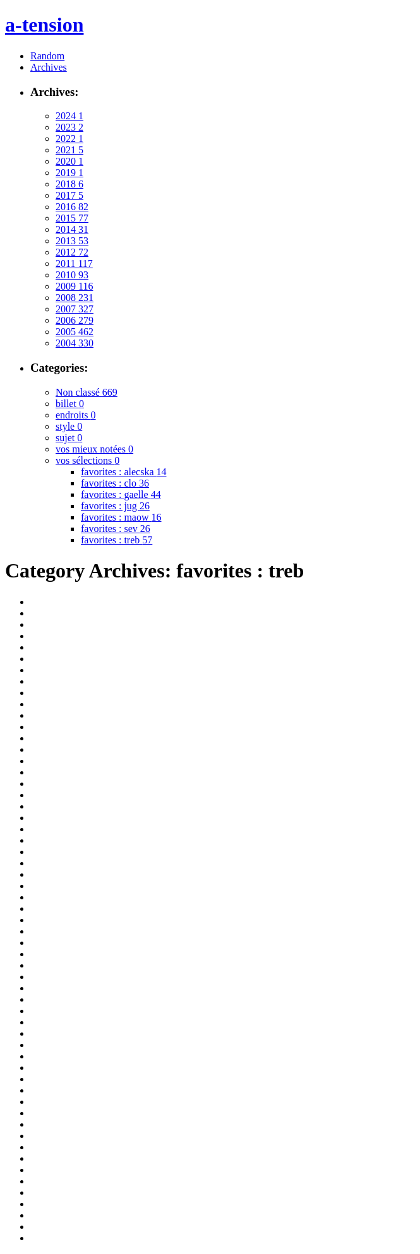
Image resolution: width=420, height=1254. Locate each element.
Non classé (86, 392)
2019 (69, 172)
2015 (72, 218)
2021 (69, 150)
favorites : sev (115, 528)
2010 (72, 274)
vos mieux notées (94, 449)
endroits (76, 415)
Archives (48, 67)
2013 (72, 240)
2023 (69, 127)
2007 (74, 309)
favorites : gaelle (121, 494)
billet (70, 403)
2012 (72, 252)
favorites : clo (115, 483)
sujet (69, 437)
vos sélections (87, 460)
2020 (69, 161)
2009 (74, 286)
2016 (72, 206)
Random (47, 55)
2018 (69, 184)
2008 (74, 297)
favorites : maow (121, 517)
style (69, 426)
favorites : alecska (124, 471)
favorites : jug (115, 505)
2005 (74, 331)
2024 (69, 115)
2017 (69, 195)
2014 (72, 229)
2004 (74, 343)
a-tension (44, 24)
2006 (74, 320)
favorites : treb (116, 540)
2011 (74, 263)
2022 (69, 138)
